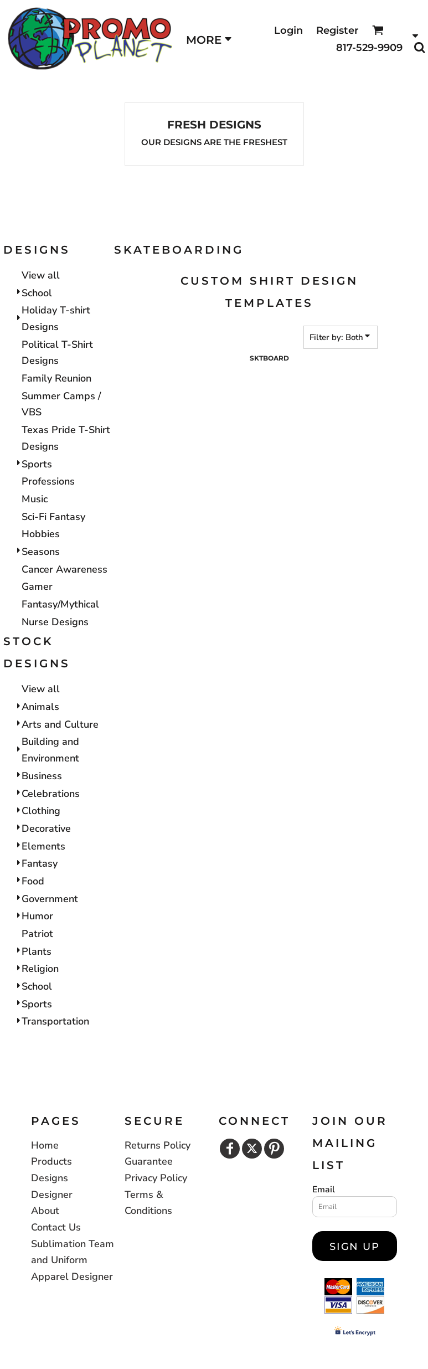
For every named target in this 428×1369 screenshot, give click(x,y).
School (37, 293)
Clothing (41, 810)
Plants (36, 951)
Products (51, 1161)
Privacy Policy (156, 1178)
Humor (37, 916)
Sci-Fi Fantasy (53, 516)
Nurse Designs (55, 622)
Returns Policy (157, 1145)
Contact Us (56, 1227)
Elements (43, 846)
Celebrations (51, 793)
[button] (378, 30)
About (45, 1210)
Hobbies (41, 534)
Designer (52, 1194)
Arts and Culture (60, 724)
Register (337, 30)
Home (45, 1145)
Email (323, 1189)
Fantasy (40, 863)
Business (42, 776)
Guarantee (149, 1161)
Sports (37, 464)
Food (33, 881)
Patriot (37, 933)
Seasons (41, 551)
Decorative (46, 828)
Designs (49, 1178)
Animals (40, 706)
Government (50, 898)
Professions (48, 481)
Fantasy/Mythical (60, 604)
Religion (40, 968)
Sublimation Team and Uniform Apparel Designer (72, 1260)
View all (41, 275)
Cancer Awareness (64, 569)
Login (288, 30)
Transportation (55, 1021)
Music (35, 499)
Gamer (37, 586)
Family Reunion (56, 378)
